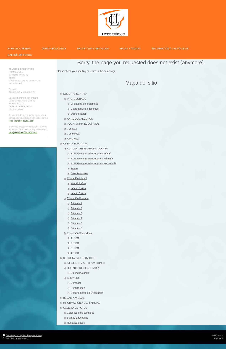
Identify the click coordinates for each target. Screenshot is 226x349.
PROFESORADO (76, 98)
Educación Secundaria (79, 233)
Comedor (76, 282)
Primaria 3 (76, 213)
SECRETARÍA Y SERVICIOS (79, 258)
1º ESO (75, 238)
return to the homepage (103, 71)
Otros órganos (78, 113)
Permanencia (78, 287)
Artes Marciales (79, 173)
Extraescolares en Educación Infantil (91, 153)
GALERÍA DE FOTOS (75, 307)
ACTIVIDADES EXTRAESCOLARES (87, 148)
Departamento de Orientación (87, 292)
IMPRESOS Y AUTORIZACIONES (86, 263)
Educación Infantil (77, 178)
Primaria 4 (76, 218)
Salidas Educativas (77, 317)
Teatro (74, 168)
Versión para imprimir (15, 335)
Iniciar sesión (217, 335)
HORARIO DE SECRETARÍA (83, 268)
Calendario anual (80, 273)
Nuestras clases (76, 322)
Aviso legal (73, 138)
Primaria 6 (76, 228)
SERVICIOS (73, 277)
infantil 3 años (78, 183)
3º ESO (75, 248)
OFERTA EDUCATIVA (75, 143)
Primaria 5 (76, 223)
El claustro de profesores (84, 103)
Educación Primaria (77, 198)
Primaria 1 (76, 203)
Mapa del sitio (35, 335)
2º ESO (75, 243)
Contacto (72, 128)
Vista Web (218, 338)
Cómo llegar (73, 133)
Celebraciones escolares (80, 312)
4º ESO (75, 253)
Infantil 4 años (78, 188)
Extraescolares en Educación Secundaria (93, 163)
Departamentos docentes (84, 108)
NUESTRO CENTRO (74, 93)
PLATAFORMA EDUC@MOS (83, 123)
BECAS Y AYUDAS (74, 297)
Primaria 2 (76, 208)
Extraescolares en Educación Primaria (92, 158)
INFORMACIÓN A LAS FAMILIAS (81, 302)
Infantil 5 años (78, 193)
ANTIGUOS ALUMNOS (80, 118)
